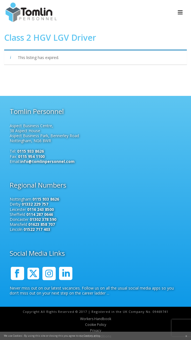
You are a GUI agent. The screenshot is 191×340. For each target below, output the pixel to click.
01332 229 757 (35, 204)
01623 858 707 (41, 224)
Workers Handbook (95, 319)
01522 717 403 (37, 229)
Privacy (95, 330)
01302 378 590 (43, 219)
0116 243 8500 (40, 209)
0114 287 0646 (39, 214)
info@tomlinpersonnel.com (47, 161)
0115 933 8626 (30, 151)
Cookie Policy (95, 325)
